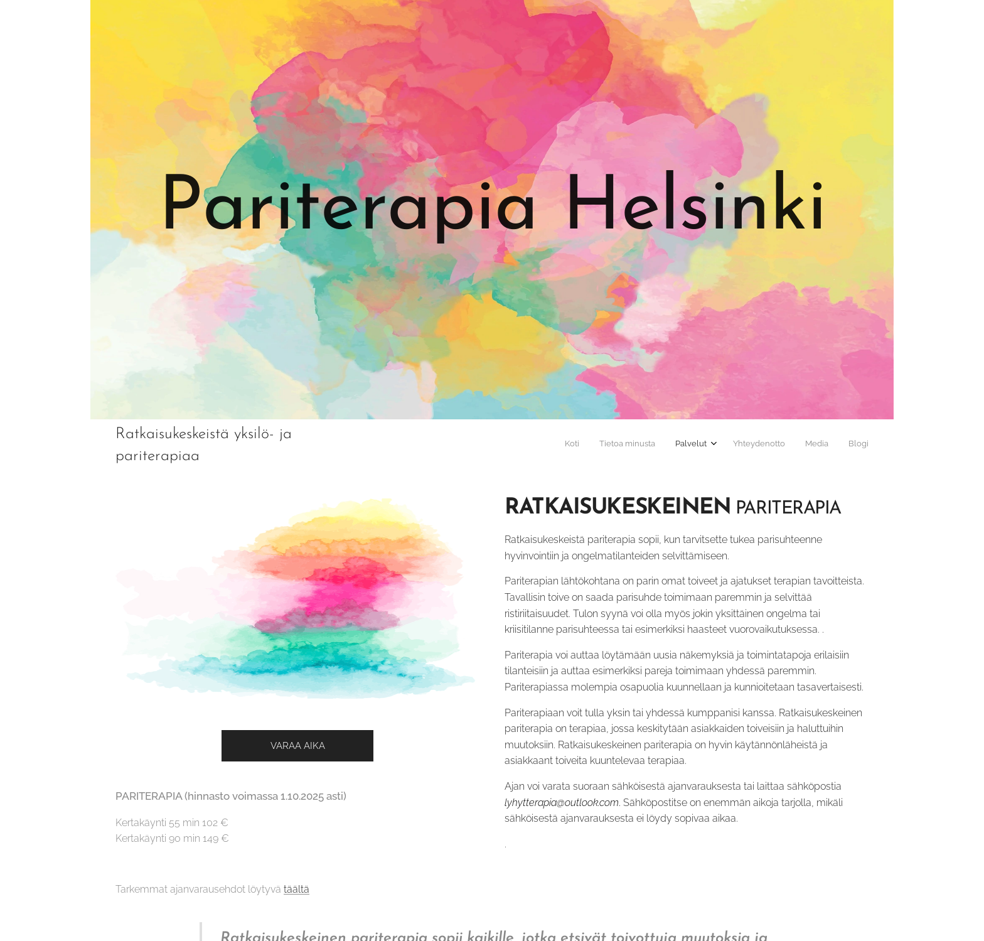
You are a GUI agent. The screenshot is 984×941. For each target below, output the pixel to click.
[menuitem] (765, 445)
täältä (296, 889)
